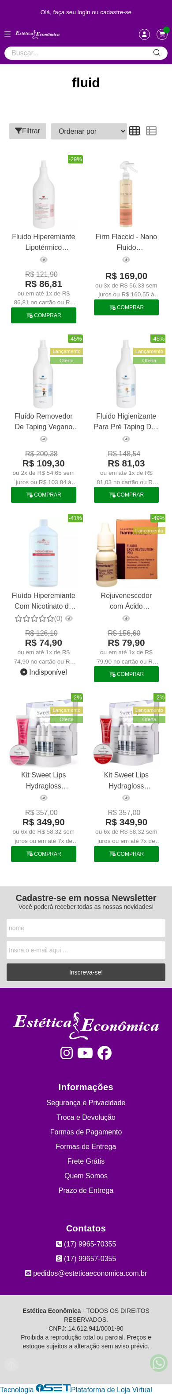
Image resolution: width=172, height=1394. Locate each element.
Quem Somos (86, 1176)
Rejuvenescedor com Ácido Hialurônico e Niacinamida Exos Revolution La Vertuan (126, 602)
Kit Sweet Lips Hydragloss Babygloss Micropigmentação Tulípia (43, 781)
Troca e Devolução (86, 1117)
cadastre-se (115, 12)
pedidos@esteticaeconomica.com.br (86, 1273)
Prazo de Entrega (86, 1190)
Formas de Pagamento (86, 1132)
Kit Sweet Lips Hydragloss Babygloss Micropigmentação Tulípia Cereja (126, 781)
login (85, 12)
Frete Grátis (86, 1161)
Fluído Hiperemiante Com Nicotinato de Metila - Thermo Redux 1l (43, 602)
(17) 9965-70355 (86, 1244)
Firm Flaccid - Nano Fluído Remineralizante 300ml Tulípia (126, 243)
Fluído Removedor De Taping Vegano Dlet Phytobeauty (44, 422)
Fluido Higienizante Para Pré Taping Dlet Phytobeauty (126, 422)
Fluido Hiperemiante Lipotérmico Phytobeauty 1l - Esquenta (43, 243)
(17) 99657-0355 (86, 1258)
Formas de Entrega (86, 1146)
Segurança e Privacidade (86, 1103)
